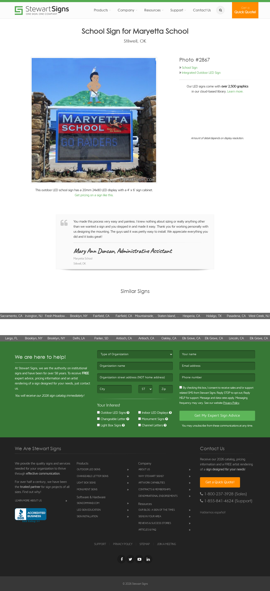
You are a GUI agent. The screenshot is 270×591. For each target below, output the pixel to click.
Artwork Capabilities (151, 482)
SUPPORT (100, 544)
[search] (220, 10)
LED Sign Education (88, 510)
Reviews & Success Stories (154, 523)
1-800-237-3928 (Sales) (223, 494)
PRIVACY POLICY (122, 544)
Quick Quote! (245, 10)
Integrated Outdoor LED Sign (201, 72)
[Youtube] (139, 559)
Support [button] (176, 10)
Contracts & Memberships (154, 489)
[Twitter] (130, 559)
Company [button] (126, 10)
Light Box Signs (109, 425)
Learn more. (235, 91)
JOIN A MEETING (166, 544)
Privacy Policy (231, 403)
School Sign (189, 67)
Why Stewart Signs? (151, 476)
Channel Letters (150, 425)
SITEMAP (144, 544)
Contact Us (202, 10)
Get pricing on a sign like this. (94, 195)
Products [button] (101, 10)
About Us (144, 469)
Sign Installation (87, 516)
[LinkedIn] (148, 559)
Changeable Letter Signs (92, 476)
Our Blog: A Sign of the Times (156, 510)
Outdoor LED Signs (111, 412)
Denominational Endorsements (157, 496)
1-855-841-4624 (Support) (226, 500)
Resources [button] (152, 10)
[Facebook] (121, 559)
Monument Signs (151, 419)
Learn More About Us (28, 500)
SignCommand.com (88, 503)
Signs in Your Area (149, 516)
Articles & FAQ (147, 529)
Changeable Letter (111, 419)
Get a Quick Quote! (220, 482)
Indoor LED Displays (153, 412)
